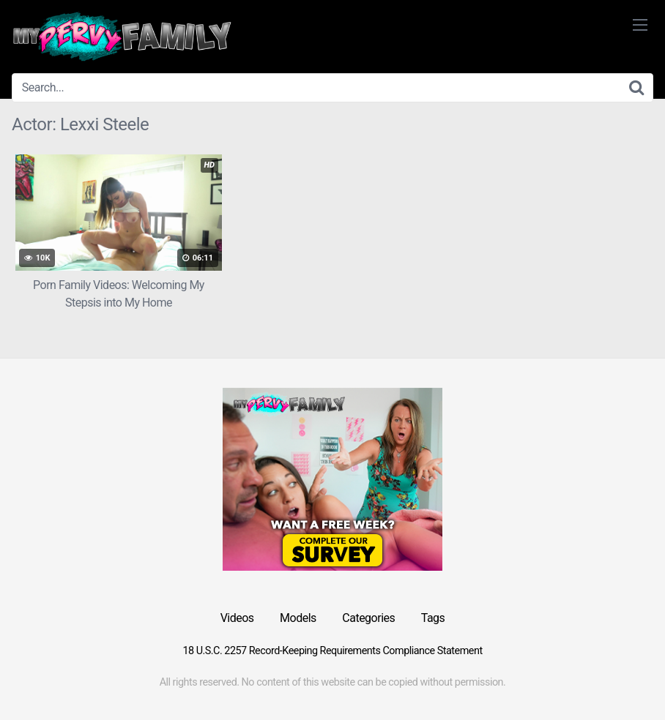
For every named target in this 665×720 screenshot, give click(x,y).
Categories (368, 618)
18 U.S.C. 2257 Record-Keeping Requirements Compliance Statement (332, 651)
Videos (237, 618)
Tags (433, 618)
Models (298, 618)
